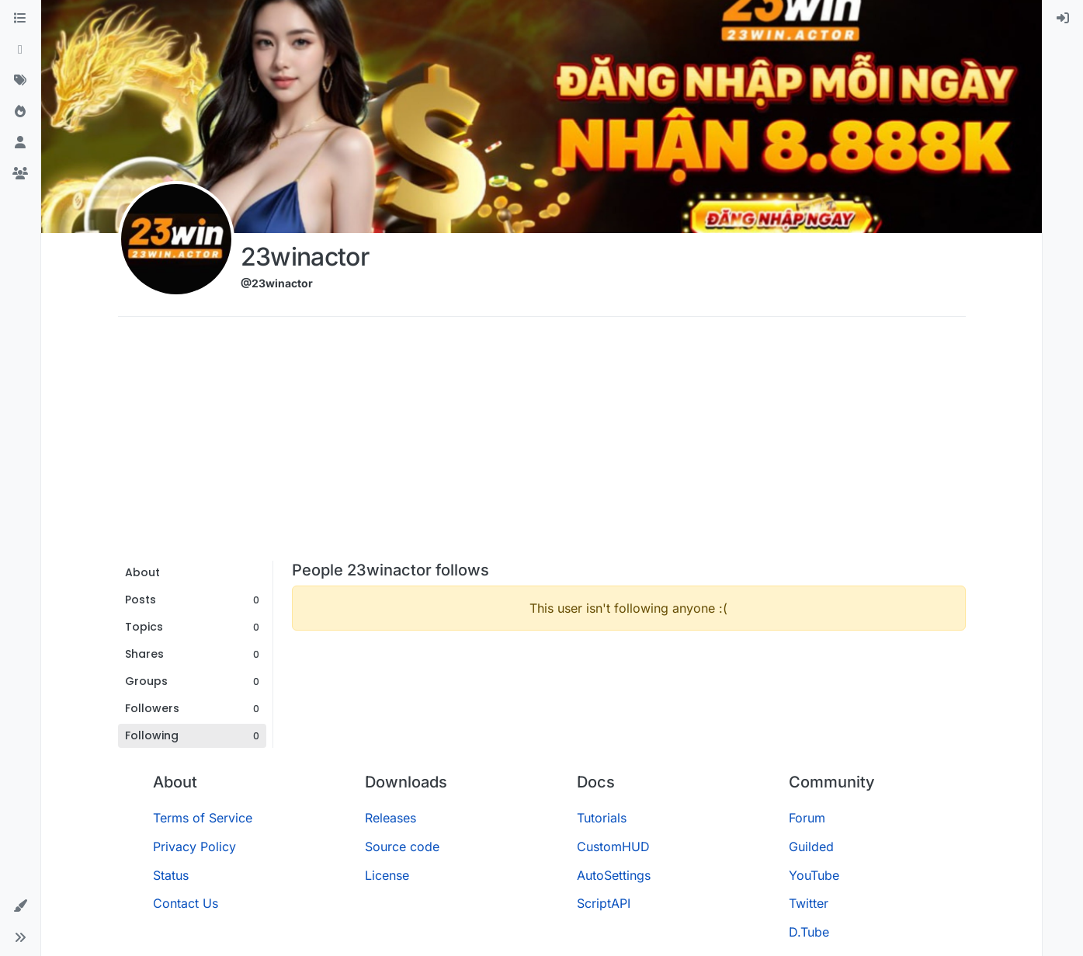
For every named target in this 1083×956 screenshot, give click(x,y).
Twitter (808, 903)
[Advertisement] (542, 444)
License (387, 875)
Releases (390, 818)
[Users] (20, 142)
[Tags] (20, 80)
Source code (402, 846)
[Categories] (20, 18)
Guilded (811, 846)
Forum (807, 818)
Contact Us (185, 903)
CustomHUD (613, 846)
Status (171, 875)
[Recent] (20, 49)
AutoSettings (614, 875)
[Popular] (20, 111)
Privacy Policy (194, 846)
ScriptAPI (603, 903)
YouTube (814, 875)
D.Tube (809, 932)
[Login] (1063, 18)
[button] (20, 906)
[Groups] (20, 174)
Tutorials (602, 818)
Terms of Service (202, 818)
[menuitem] (1063, 18)
